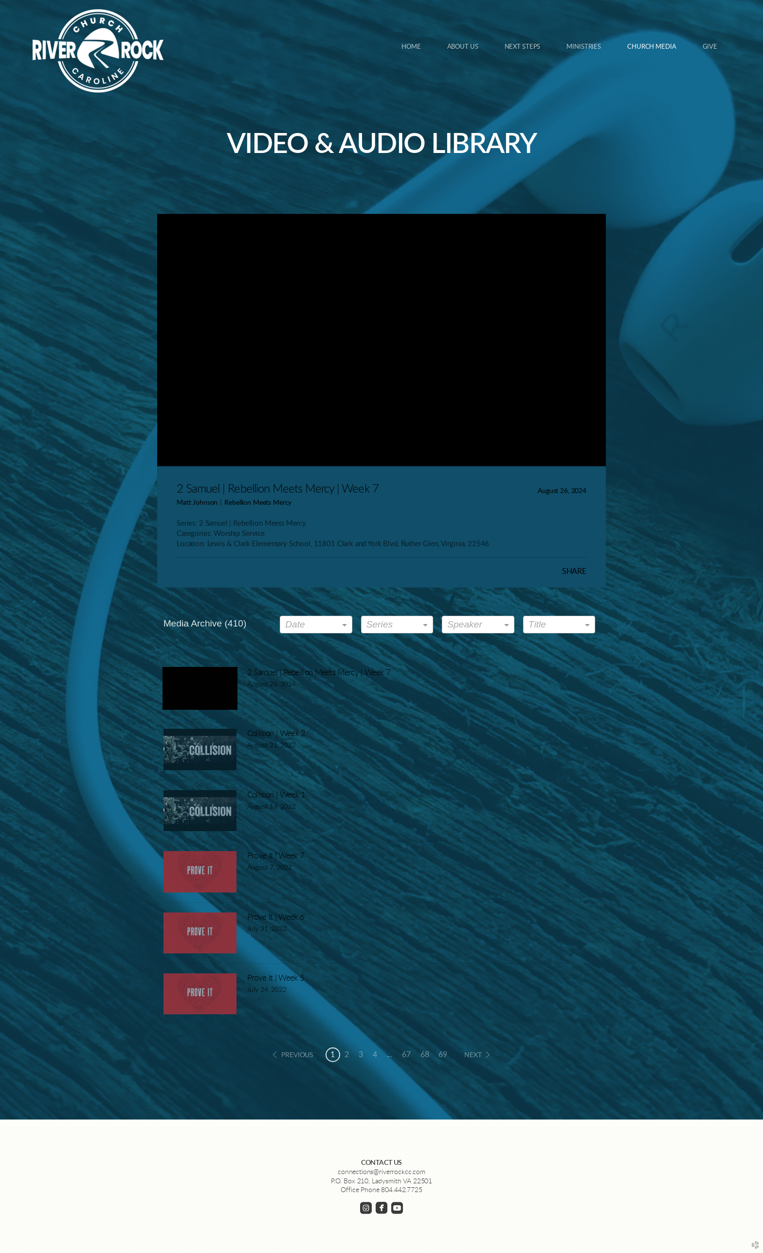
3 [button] (361, 1055)
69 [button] (442, 1055)
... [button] (390, 1055)
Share (574, 571)
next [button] (472, 1055)
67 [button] (406, 1055)
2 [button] (347, 1055)
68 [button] (424, 1055)
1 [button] (332, 1055)
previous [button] (297, 1055)
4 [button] (375, 1055)
